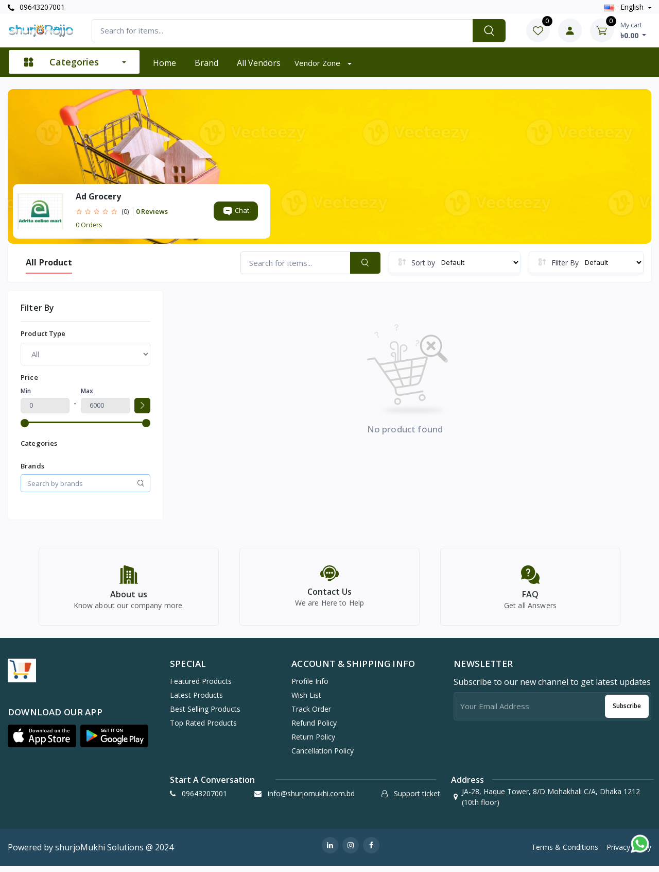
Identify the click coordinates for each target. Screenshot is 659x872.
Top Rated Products (203, 728)
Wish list (306, 701)
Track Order (311, 714)
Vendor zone (318, 63)
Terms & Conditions (564, 853)
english (625, 7)
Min (26, 391)
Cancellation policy (322, 756)
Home (164, 63)
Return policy (313, 742)
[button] (42, 741)
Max (87, 391)
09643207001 (36, 7)
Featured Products (201, 687)
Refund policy (314, 728)
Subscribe (627, 711)
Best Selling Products (205, 714)
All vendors (259, 63)
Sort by (423, 262)
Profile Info (309, 687)
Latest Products (196, 701)
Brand (206, 63)
